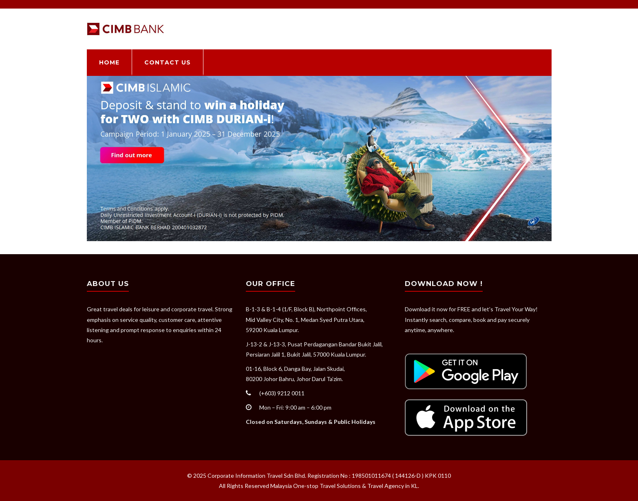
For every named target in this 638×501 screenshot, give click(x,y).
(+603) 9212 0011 (282, 393)
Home (109, 62)
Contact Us (167, 62)
